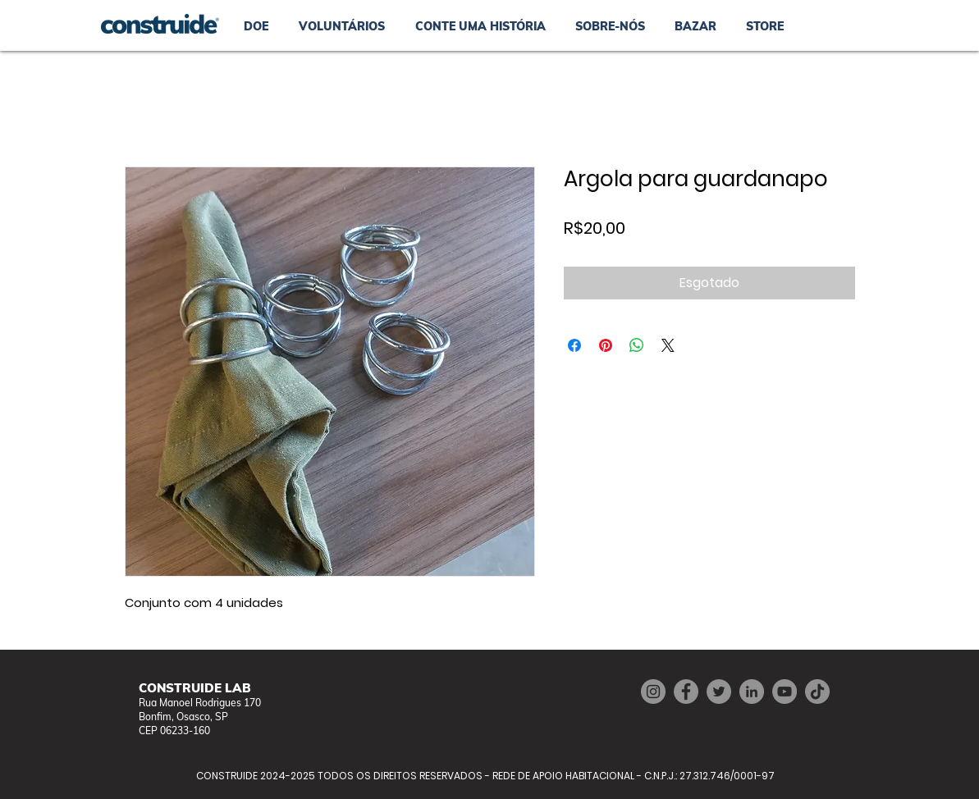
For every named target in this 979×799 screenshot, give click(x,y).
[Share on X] (668, 345)
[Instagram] (653, 691)
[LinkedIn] (751, 691)
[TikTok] (817, 691)
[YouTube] (784, 691)
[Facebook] (686, 691)
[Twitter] (719, 691)
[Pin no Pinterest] (605, 345)
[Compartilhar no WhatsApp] (637, 345)
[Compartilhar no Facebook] (574, 345)
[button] (695, 26)
